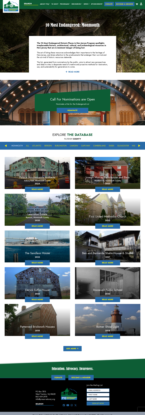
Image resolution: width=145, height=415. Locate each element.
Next (139, 146)
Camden (74, 145)
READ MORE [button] (73, 72)
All (27, 145)
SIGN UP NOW (98, 403)
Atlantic (36, 145)
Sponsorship (96, 4)
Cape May (85, 145)
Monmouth (17, 145)
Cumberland (99, 145)
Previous (6, 146)
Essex (111, 145)
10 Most (55, 4)
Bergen (48, 145)
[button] (45, 4)
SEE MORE (72, 348)
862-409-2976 (41, 396)
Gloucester (123, 145)
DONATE (109, 4)
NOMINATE (72, 110)
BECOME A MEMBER (124, 4)
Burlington (61, 145)
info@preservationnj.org (45, 399)
